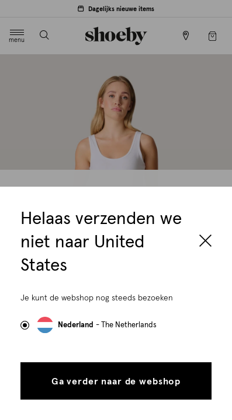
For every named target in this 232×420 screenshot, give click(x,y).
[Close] (205, 242)
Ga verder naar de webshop (116, 381)
